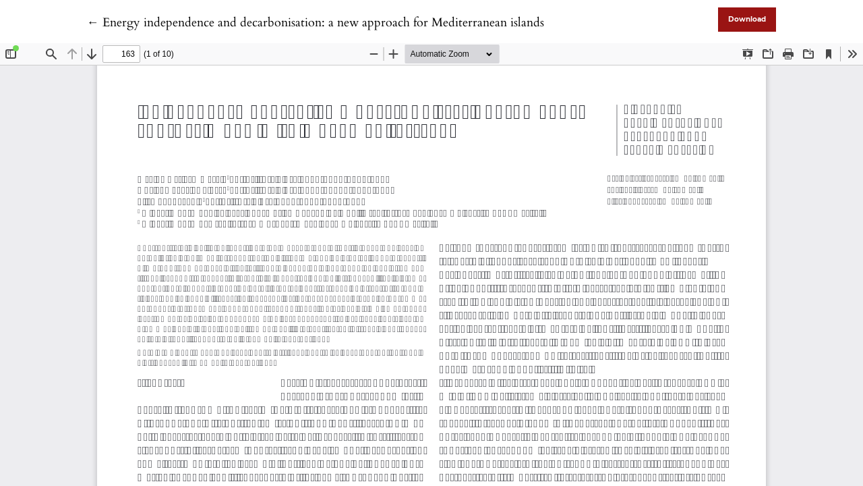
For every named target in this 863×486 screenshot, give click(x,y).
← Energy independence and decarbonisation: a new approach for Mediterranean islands (315, 22)
